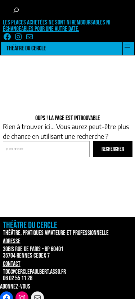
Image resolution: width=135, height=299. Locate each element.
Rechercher (113, 149)
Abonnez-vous (15, 286)
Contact (12, 264)
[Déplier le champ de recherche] (16, 10)
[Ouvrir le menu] (127, 46)
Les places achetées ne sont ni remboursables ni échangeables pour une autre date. (56, 26)
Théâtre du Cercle (26, 48)
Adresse (12, 241)
